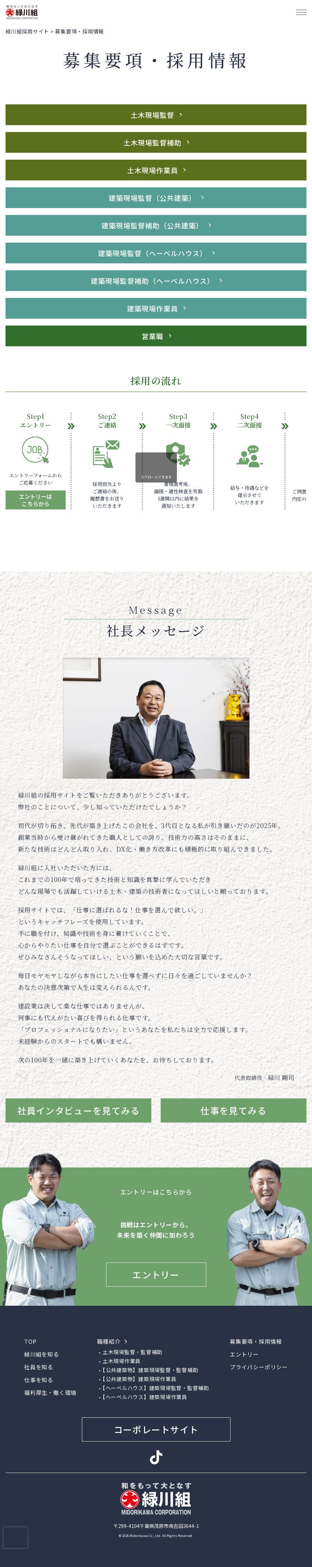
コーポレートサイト (156, 1429)
